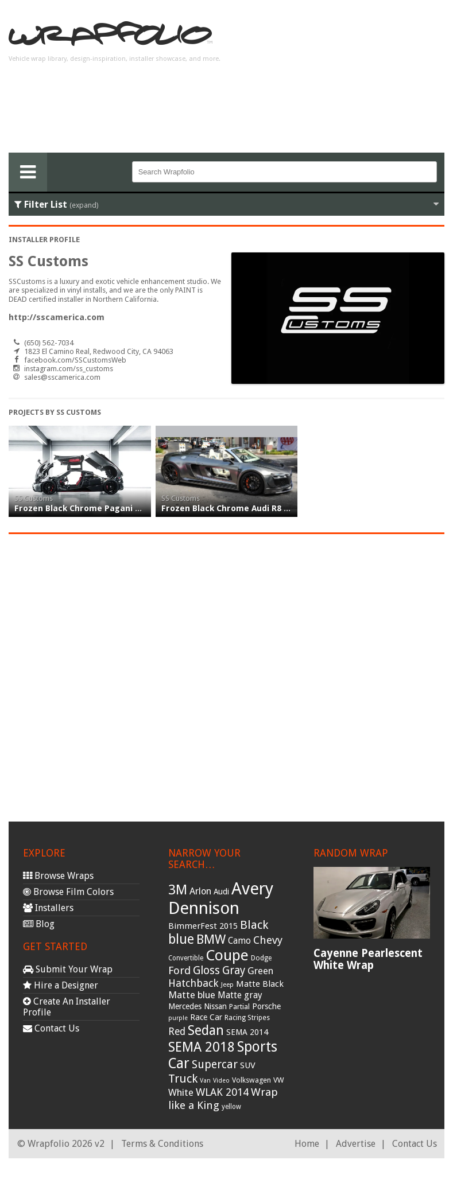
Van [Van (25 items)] (205, 1080)
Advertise (355, 1143)
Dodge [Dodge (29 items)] (261, 958)
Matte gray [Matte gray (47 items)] (240, 995)
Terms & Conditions (162, 1143)
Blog (39, 924)
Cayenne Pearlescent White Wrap (368, 959)
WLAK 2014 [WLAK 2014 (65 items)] (222, 1092)
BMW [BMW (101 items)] (211, 939)
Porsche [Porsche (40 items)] (266, 1006)
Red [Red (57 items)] (176, 1031)
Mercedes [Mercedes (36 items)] (185, 1006)
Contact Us (51, 1028)
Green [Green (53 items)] (260, 971)
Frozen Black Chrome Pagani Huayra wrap (101, 508)
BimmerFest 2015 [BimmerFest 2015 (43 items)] (203, 926)
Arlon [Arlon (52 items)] (200, 891)
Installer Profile (44, 239)
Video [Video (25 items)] (221, 1080)
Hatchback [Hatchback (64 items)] (193, 983)
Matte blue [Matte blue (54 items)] (191, 995)
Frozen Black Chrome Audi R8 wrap (233, 508)
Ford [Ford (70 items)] (179, 970)
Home (307, 1143)
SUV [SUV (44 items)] (247, 1065)
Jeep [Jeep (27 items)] (227, 984)
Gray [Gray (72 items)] (233, 970)
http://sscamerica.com (56, 317)
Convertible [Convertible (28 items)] (185, 958)
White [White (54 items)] (180, 1092)
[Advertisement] (352, 81)
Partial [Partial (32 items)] (239, 1006)
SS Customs (33, 498)
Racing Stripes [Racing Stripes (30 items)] (247, 1018)
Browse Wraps (58, 875)
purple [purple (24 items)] (178, 1018)
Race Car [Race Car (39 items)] (206, 1017)
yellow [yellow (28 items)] (231, 1107)
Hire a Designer (60, 985)
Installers (48, 907)
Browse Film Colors (68, 891)
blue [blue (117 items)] (181, 939)
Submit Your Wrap (68, 969)
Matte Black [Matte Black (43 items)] (260, 984)
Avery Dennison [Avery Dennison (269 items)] (220, 898)
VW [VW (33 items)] (278, 1080)
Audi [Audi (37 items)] (221, 891)
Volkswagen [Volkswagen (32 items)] (251, 1080)
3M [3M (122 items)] (177, 890)
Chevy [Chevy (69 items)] (267, 940)
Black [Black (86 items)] (254, 925)
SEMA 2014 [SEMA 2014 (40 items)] (247, 1032)
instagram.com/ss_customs (68, 368)
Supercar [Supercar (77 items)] (215, 1064)
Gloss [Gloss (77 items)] (206, 970)
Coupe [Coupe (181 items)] (227, 955)
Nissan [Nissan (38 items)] (215, 1006)
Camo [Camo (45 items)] (239, 941)
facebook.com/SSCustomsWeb (75, 360)
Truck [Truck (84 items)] (183, 1078)
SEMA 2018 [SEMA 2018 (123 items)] (201, 1047)
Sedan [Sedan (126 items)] (206, 1030)
